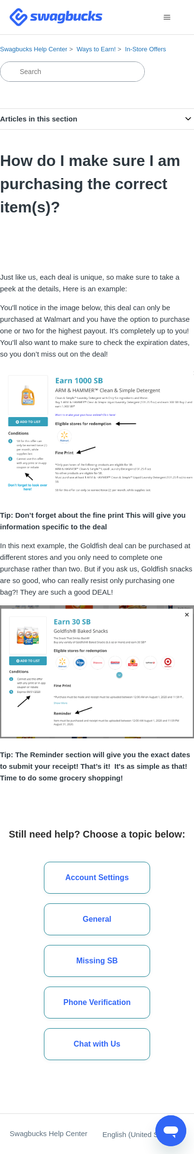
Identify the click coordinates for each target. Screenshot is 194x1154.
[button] (97, 1044)
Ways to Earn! (96, 49)
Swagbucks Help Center (33, 49)
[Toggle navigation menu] (167, 17)
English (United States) (143, 1134)
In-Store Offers (145, 49)
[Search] (72, 71)
